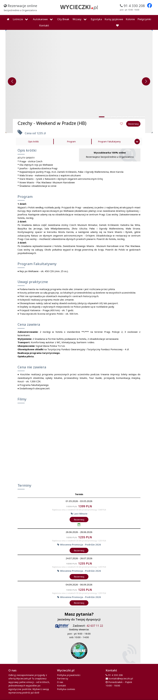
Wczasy (77, 19)
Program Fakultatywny (109, 141)
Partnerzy (62, 678)
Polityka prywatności (68, 675)
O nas (60, 682)
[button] (101, 117)
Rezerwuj (79, 519)
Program (71, 141)
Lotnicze (18, 19)
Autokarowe (40, 19)
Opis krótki (33, 141)
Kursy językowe (114, 19)
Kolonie (130, 19)
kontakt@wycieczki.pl (121, 678)
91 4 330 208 (115, 675)
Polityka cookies (66, 689)
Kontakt (44, 25)
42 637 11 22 (95, 625)
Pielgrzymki (144, 19)
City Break (63, 19)
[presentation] (12, 81)
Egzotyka (96, 19)
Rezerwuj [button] (133, 123)
